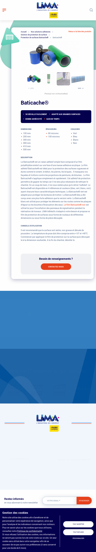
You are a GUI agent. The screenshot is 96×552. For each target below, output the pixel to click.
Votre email (53, 501)
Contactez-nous (56, 266)
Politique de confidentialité (29, 531)
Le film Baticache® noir (75, 204)
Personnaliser (78, 538)
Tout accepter (78, 524)
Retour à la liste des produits (79, 31)
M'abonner (84, 500)
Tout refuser (78, 532)
